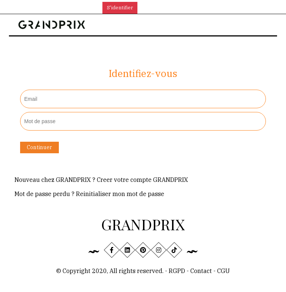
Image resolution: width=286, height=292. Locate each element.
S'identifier (120, 7)
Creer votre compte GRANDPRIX (142, 179)
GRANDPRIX (143, 224)
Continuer (39, 147)
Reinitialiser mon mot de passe (120, 194)
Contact (201, 271)
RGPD (177, 271)
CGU (223, 271)
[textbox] (143, 99)
